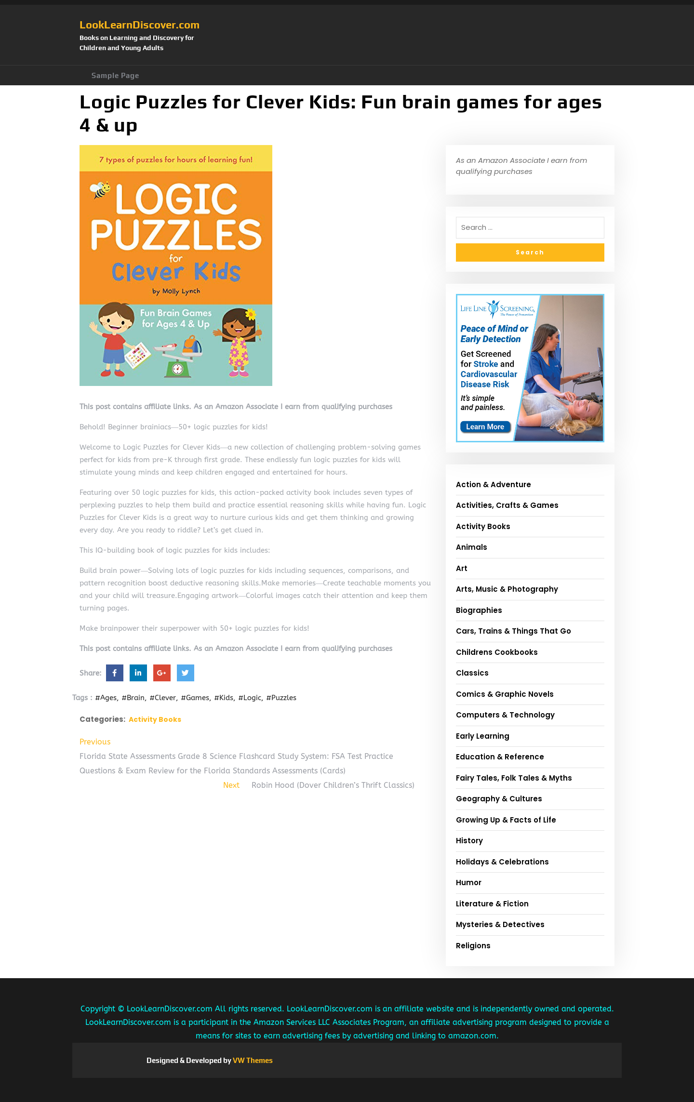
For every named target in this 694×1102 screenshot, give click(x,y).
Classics (472, 673)
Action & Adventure (493, 484)
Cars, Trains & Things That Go (513, 631)
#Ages (106, 697)
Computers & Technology (505, 715)
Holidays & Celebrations (502, 862)
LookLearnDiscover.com (140, 24)
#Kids (223, 697)
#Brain (133, 697)
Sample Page (115, 75)
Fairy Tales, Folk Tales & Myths (514, 778)
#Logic (249, 697)
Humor (468, 882)
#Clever (162, 697)
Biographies (479, 610)
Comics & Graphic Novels (505, 694)
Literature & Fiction (492, 904)
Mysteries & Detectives (500, 924)
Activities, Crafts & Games (507, 505)
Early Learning (482, 736)
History (469, 841)
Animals (471, 547)
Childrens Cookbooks (497, 652)
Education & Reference (500, 757)
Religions (473, 946)
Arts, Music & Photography (507, 589)
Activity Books (155, 719)
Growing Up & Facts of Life (506, 820)
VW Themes (252, 1060)
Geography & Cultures (499, 799)
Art (461, 568)
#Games (195, 697)
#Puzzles (281, 697)
